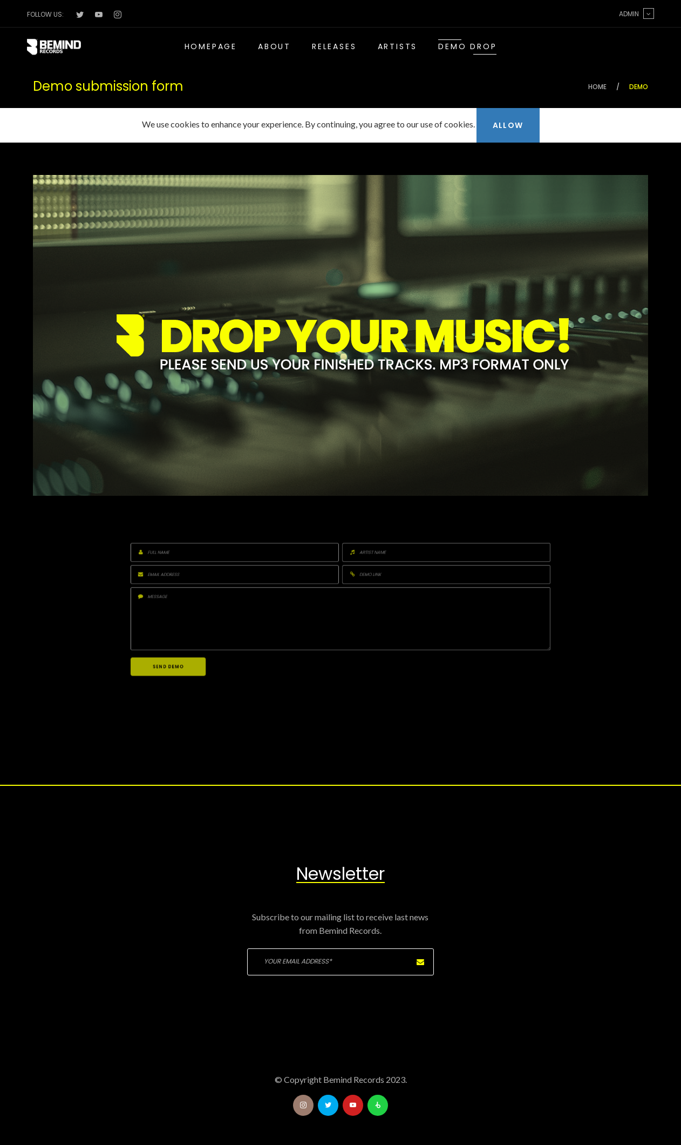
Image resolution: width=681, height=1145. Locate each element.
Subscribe (420, 961)
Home (597, 86)
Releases (334, 46)
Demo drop (467, 46)
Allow (508, 125)
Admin (636, 13)
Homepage (211, 46)
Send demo (321, 621)
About (274, 46)
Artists (398, 46)
